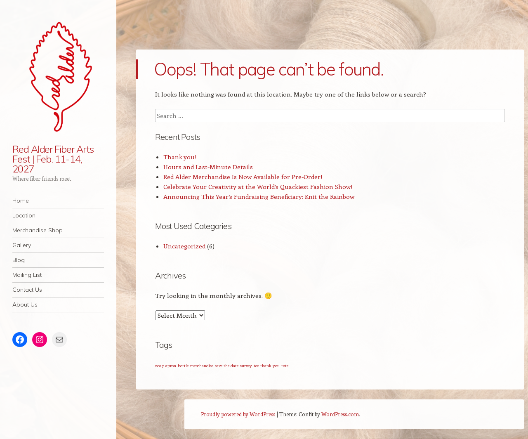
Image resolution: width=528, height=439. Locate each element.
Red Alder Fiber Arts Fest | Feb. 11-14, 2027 (53, 159)
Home (20, 200)
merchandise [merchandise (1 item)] (201, 365)
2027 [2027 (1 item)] (159, 365)
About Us (25, 304)
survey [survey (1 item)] (246, 365)
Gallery (21, 245)
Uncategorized (184, 246)
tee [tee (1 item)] (256, 365)
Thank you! (180, 157)
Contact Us (27, 289)
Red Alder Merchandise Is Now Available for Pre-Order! (243, 176)
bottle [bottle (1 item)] (183, 365)
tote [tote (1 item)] (284, 365)
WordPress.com (340, 414)
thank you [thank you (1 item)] (270, 365)
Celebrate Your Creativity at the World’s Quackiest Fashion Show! (258, 186)
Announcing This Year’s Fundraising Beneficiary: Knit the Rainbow (258, 196)
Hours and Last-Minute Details (208, 167)
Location (23, 215)
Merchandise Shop (37, 230)
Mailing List (27, 275)
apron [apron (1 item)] (170, 365)
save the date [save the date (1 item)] (226, 365)
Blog (18, 260)
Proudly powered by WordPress (238, 414)
